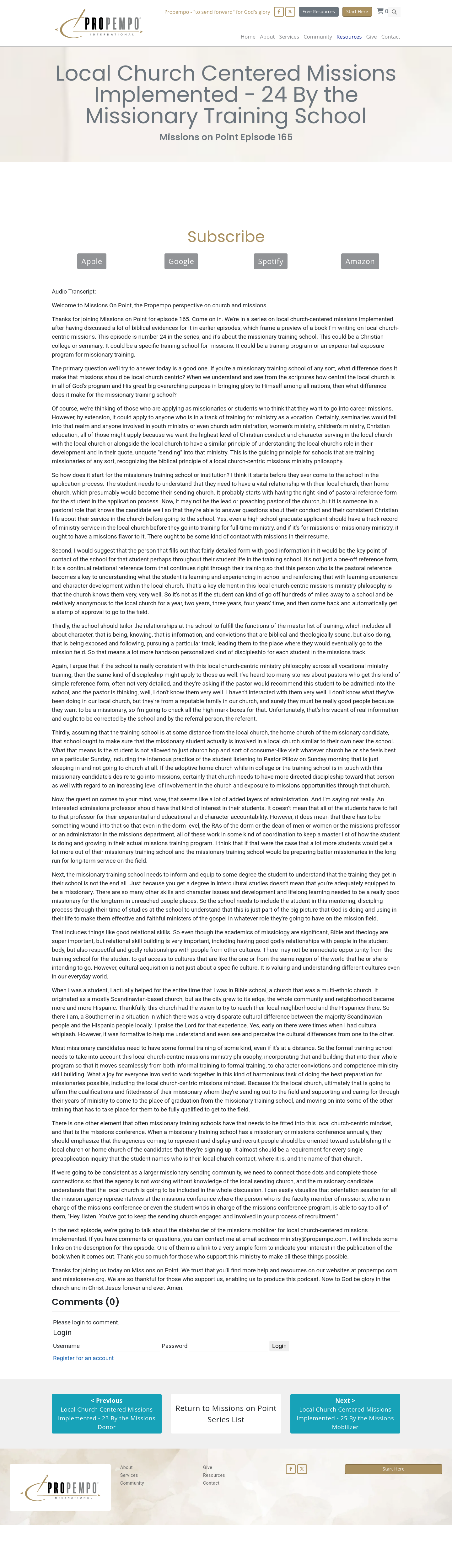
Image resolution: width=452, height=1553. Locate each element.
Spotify (270, 263)
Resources (214, 1503)
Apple (91, 263)
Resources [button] (349, 36)
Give (371, 36)
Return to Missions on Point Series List (226, 1441)
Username (107, 1373)
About (267, 36)
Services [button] (289, 36)
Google (181, 263)
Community (132, 1510)
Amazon (360, 263)
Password (216, 1373)
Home (248, 36)
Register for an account (84, 1385)
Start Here (357, 11)
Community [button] (318, 36)
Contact (390, 36)
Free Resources (318, 11)
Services (129, 1503)
